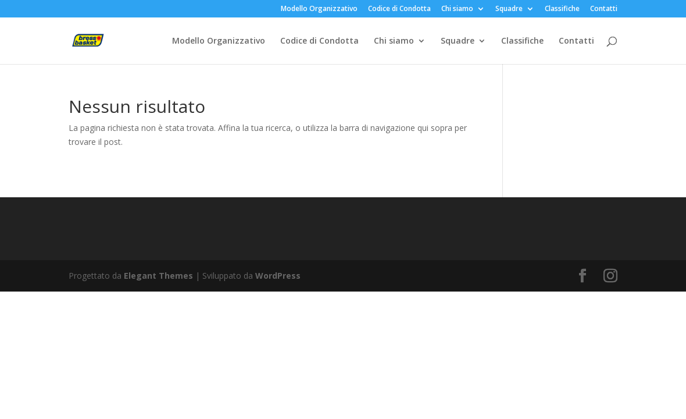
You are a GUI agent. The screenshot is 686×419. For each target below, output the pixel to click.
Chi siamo (457, 9)
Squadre (509, 9)
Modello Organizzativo (319, 9)
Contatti (603, 9)
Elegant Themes (158, 275)
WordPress (278, 275)
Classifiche (562, 9)
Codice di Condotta (399, 9)
